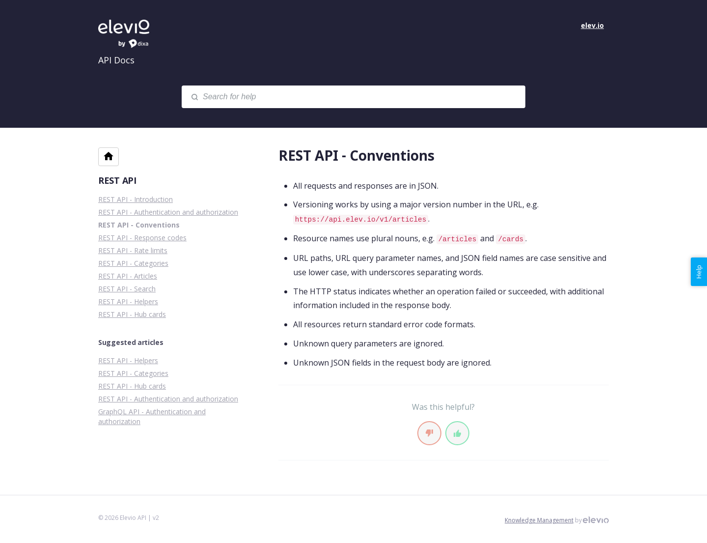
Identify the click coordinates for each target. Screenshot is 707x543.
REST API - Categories (133, 263)
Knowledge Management (539, 520)
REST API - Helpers (128, 301)
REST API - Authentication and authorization (168, 212)
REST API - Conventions (139, 224)
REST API (117, 180)
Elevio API (132, 34)
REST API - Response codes (142, 237)
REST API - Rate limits (132, 250)
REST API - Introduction (135, 199)
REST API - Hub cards (132, 314)
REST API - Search (127, 288)
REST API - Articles (127, 276)
